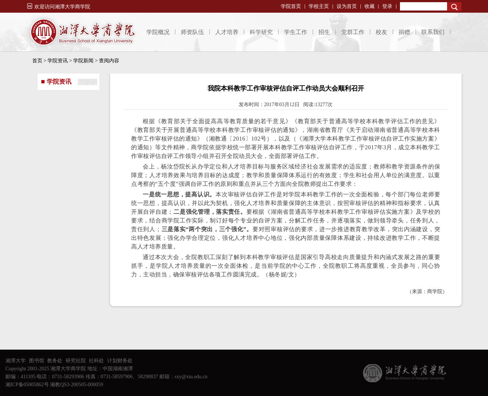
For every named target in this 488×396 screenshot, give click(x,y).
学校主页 (319, 6)
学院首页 (291, 6)
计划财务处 (120, 360)
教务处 (54, 360)
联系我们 (433, 32)
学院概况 (158, 32)
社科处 (96, 360)
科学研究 (261, 32)
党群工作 (352, 32)
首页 (37, 60)
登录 (387, 6)
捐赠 (404, 32)
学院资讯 (57, 60)
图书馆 (36, 360)
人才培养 (226, 32)
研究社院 (76, 360)
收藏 (369, 6)
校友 (381, 32)
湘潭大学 (15, 360)
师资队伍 (192, 32)
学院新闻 (83, 60)
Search (454, 6)
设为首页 (347, 6)
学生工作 (295, 32)
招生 (324, 32)
